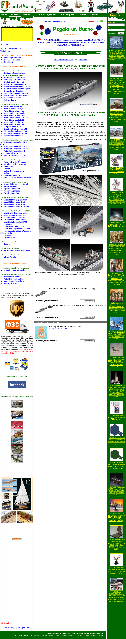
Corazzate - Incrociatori (14, 227)
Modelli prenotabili (12, 57)
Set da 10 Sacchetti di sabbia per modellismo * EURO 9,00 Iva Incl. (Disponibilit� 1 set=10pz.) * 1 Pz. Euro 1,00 (116, 249)
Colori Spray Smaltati (13, 91)
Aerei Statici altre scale (14, 111)
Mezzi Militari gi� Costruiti (16, 200)
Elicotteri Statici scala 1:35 (15, 131)
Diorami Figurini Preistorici (16, 184)
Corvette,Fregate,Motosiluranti (17, 229)
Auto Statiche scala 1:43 (14, 151)
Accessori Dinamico (13, 277)
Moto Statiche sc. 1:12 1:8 (15, 155)
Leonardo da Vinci (12, 60)
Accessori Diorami (12, 98)
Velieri (6, 173)
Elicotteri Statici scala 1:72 (15, 136)
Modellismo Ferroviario (14, 281)
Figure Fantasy (10, 186)
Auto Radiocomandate (14, 279)
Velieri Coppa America (14, 171)
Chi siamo (15, 14)
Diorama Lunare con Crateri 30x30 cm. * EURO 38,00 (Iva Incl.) (116, 224)
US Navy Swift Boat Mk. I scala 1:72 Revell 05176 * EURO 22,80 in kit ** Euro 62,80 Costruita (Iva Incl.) (116, 517)
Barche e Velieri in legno (15, 164)
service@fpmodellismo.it (55, 21)
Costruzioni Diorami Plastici (16, 95)
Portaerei (9, 235)
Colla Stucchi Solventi (14, 82)
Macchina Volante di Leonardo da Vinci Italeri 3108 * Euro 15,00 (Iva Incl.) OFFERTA (116, 570)
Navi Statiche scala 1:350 (15, 215)
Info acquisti (67, 14)
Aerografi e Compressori (15, 77)
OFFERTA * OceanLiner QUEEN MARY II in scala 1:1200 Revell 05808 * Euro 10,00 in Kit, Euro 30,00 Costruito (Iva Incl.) (116, 596)
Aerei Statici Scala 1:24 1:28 (16, 118)
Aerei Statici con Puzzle (14, 113)
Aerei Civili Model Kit (13, 106)
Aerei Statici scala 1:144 (14, 115)
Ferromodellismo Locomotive (17, 250)
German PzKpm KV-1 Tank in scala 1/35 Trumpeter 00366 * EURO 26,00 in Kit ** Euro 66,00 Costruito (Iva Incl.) (116, 116)
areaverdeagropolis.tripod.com (17, 627)
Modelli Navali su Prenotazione (17, 178)
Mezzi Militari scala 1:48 (14, 204)
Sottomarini (10, 238)
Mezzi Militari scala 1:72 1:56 (16, 206)
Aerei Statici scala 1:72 (14, 124)
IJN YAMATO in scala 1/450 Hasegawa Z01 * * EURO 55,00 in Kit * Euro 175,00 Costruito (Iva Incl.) (116, 490)
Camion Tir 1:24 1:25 (13, 153)
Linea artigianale (47, 14)
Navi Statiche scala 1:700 (15, 220)
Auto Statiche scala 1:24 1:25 (17, 149)
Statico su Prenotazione (14, 73)
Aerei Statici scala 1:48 (14, 122)
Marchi (26, 14)
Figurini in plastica (12, 191)
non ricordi (112, 33)
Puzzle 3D (8, 62)
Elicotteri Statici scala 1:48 (15, 133)
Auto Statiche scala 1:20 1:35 (17, 146)
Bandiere (8, 224)
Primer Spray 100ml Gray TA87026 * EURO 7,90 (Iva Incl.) (116, 417)
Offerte (82, 14)
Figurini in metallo (12, 189)
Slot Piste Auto (10, 283)
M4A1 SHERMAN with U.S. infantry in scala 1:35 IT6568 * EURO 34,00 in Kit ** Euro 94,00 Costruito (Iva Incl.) (117, 144)
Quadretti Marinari (12, 175)
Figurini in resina (11, 193)
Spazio (7, 244)
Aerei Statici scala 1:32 (14, 120)
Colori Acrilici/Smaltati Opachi (17, 89)
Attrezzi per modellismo (14, 80)
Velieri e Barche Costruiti (15, 162)
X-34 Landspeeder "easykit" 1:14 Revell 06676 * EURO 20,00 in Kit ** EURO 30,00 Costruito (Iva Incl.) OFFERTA (116, 362)
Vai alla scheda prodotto (58, 328)
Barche (7, 169)
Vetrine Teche (10, 100)
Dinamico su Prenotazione (15, 270)
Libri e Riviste (10, 257)
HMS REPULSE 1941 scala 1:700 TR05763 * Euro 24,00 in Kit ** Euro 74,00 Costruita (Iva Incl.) (116, 335)
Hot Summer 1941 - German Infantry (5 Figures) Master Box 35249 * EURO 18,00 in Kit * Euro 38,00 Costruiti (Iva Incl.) (116, 307)
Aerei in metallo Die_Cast (15, 109)
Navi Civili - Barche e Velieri (16, 213)
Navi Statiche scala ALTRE (15, 222)
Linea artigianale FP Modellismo (10, 50)
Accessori (8, 166)
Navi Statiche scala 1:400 (15, 217)
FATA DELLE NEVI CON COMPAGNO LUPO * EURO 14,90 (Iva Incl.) (116, 171)
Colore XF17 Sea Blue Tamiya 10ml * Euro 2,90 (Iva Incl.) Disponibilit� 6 (116, 441)
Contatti (95, 14)
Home (4, 14)
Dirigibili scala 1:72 (12, 127)
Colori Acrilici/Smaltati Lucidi (17, 86)
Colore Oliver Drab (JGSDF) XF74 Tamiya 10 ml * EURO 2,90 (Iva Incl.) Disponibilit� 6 (116, 465)
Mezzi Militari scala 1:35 (14, 202)
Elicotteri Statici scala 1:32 (15, 129)
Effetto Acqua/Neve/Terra (15, 84)
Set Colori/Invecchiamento (16, 93)
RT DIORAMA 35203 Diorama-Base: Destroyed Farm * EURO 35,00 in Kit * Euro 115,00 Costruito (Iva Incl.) (116, 544)
